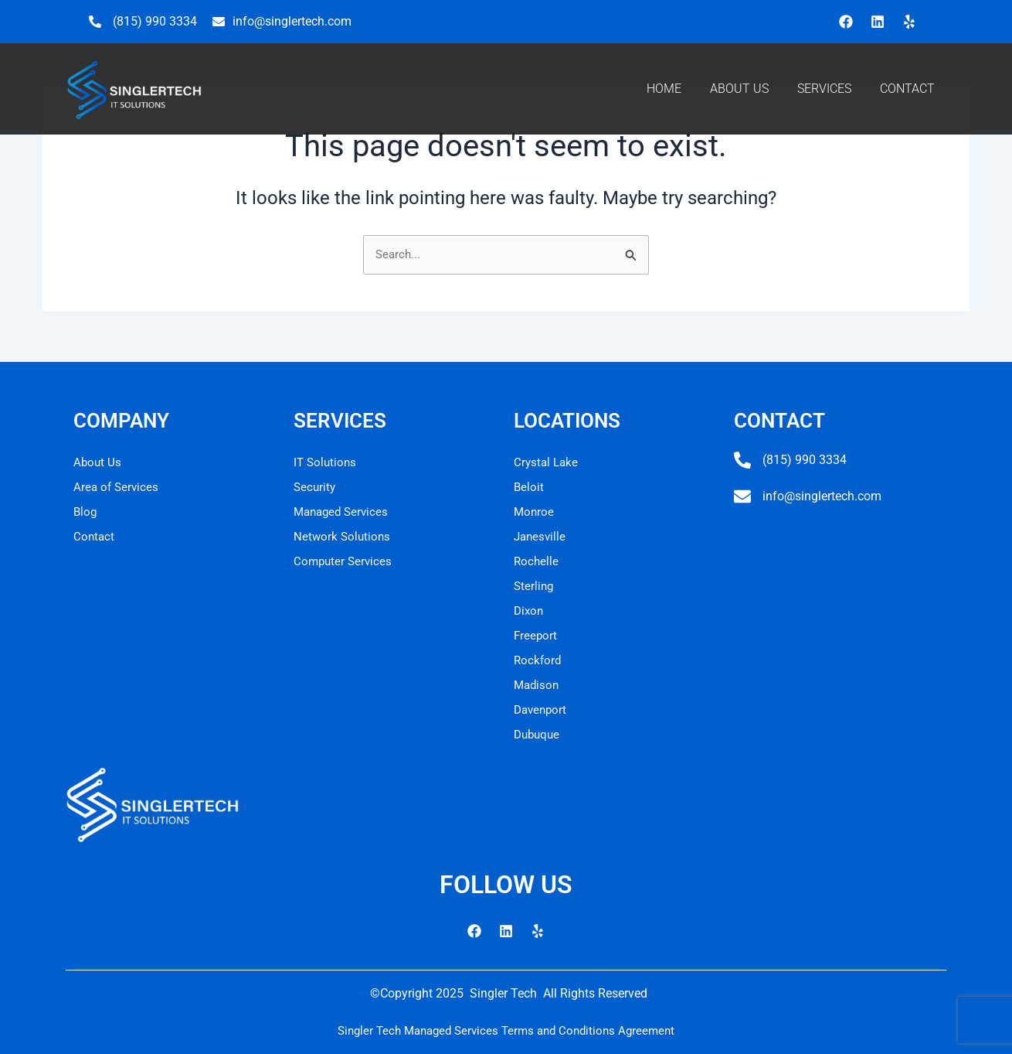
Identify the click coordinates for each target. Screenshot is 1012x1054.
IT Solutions (326, 462)
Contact (94, 536)
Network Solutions (343, 536)
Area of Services (117, 486)
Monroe (534, 511)
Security (316, 486)
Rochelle (537, 561)
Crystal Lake (547, 462)
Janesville (541, 536)
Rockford (538, 660)
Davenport (542, 709)
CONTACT (907, 88)
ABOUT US (739, 88)
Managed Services (344, 511)
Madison (538, 684)
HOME (664, 88)
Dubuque (538, 734)
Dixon (529, 610)
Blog (85, 511)
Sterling (534, 585)
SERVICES (824, 88)
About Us (98, 462)
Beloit (529, 486)
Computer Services (345, 561)
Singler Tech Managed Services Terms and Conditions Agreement (506, 1030)
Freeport (536, 635)
